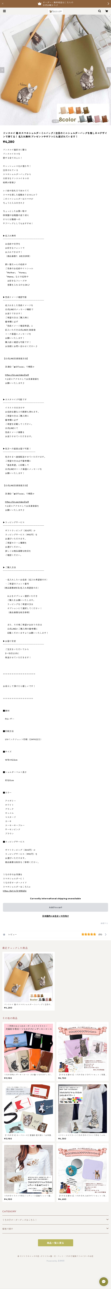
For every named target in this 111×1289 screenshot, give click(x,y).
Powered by (55, 1261)
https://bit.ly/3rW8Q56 (15, 891)
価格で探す (7, 1229)
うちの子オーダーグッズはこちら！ (19, 1220)
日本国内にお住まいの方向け (55, 916)
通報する (104, 923)
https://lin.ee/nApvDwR (17, 375)
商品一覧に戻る (55, 1242)
